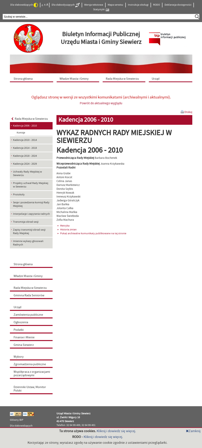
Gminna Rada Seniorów (29, 295)
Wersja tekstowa (93, 5)
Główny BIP (16, 420)
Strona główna (23, 264)
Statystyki (101, 9)
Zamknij (193, 431)
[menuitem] (32, 78)
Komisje (21, 132)
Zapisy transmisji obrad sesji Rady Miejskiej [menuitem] (29, 231)
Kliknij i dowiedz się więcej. (116, 431)
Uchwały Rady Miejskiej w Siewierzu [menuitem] (27, 173)
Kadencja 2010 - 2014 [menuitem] (25, 140)
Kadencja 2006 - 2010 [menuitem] (25, 125)
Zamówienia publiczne (28, 315)
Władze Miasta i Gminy (28, 276)
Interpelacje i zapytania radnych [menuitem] (31, 214)
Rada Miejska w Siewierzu (29, 119)
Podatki (19, 330)
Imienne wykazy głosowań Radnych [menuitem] (28, 242)
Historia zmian (67, 229)
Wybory (18, 357)
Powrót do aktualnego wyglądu (101, 103)
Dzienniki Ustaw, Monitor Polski (30, 388)
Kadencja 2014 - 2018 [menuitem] (25, 148)
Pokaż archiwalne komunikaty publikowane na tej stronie (92, 233)
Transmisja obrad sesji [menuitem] (25, 222)
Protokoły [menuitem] (19, 194)
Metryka (63, 225)
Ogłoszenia (21, 322)
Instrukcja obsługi (138, 5)
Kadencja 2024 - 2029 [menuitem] (25, 164)
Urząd (17, 307)
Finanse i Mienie (24, 337)
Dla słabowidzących (24, 5)
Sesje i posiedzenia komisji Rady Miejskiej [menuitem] (31, 204)
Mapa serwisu (115, 5)
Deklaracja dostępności (178, 5)
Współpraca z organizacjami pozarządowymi (32, 373)
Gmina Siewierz (24, 345)
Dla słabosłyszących (66, 5)
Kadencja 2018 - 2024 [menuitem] (25, 156)
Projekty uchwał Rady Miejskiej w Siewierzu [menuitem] (30, 184)
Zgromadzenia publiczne (30, 364)
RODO (156, 5)
